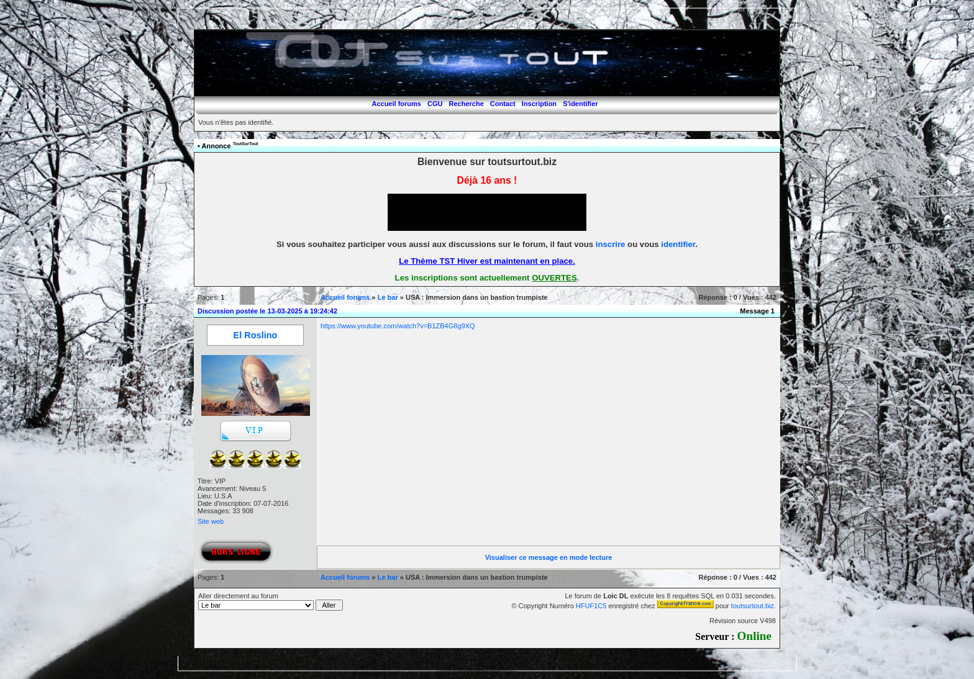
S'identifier (580, 103)
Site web (211, 521)
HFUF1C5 (591, 605)
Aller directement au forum (270, 601)
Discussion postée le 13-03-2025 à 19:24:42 (267, 311)
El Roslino (256, 335)
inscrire (611, 244)
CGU (434, 103)
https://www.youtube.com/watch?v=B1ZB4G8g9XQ (398, 326)
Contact (503, 103)
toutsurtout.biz (752, 605)
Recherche (466, 103)
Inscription (539, 103)
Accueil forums (396, 103)
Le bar (388, 297)
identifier (678, 244)
